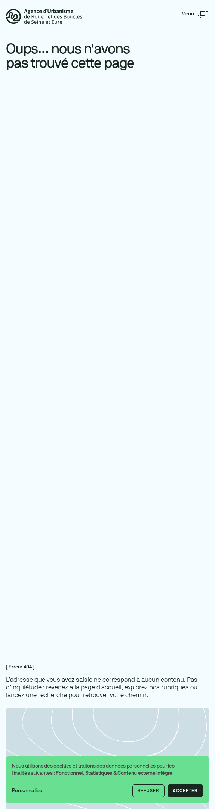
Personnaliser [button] (28, 790)
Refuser (148, 790)
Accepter (185, 790)
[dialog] (107, 779)
